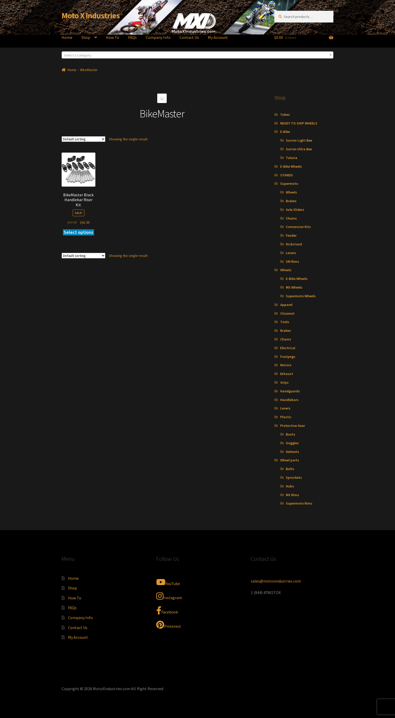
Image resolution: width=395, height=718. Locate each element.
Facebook (167, 610)
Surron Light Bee (299, 140)
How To (112, 37)
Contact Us (189, 37)
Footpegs (287, 356)
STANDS (286, 175)
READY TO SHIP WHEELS (298, 123)
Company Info (158, 37)
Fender (291, 235)
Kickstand (294, 244)
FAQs (132, 37)
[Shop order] (83, 139)
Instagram (169, 596)
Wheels (291, 192)
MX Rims (292, 495)
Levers (291, 252)
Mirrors (285, 365)
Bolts (290, 468)
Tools (284, 322)
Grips (284, 382)
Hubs (290, 486)
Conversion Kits (298, 226)
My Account (218, 37)
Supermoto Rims (299, 503)
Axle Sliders (295, 209)
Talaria (291, 157)
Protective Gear (292, 425)
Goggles (292, 443)
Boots (290, 434)
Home (67, 37)
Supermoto (289, 183)
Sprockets (294, 477)
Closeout (287, 313)
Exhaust (286, 373)
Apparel (286, 304)
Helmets (292, 451)
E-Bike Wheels (291, 166)
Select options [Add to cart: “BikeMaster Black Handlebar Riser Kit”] (78, 232)
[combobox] (198, 55)
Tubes (285, 114)
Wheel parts (289, 460)
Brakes (291, 201)
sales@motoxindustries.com (276, 581)
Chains (291, 218)
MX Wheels (294, 287)
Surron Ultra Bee (299, 149)
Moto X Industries (91, 15)
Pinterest (168, 625)
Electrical (287, 348)
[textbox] (197, 55)
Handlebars (289, 399)
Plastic (285, 417)
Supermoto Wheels (301, 296)
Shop (85, 37)
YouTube (168, 582)
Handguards (290, 391)
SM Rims (292, 261)
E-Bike (285, 131)
